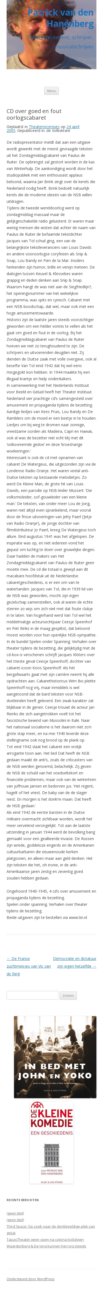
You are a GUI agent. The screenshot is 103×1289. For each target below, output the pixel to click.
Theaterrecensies (44, 126)
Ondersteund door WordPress (30, 1279)
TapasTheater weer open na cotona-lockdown (45, 1239)
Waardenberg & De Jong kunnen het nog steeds (46, 1246)
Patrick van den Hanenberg (60, 18)
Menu (51, 91)
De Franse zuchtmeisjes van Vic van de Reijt (29, 966)
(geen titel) (15, 1213)
